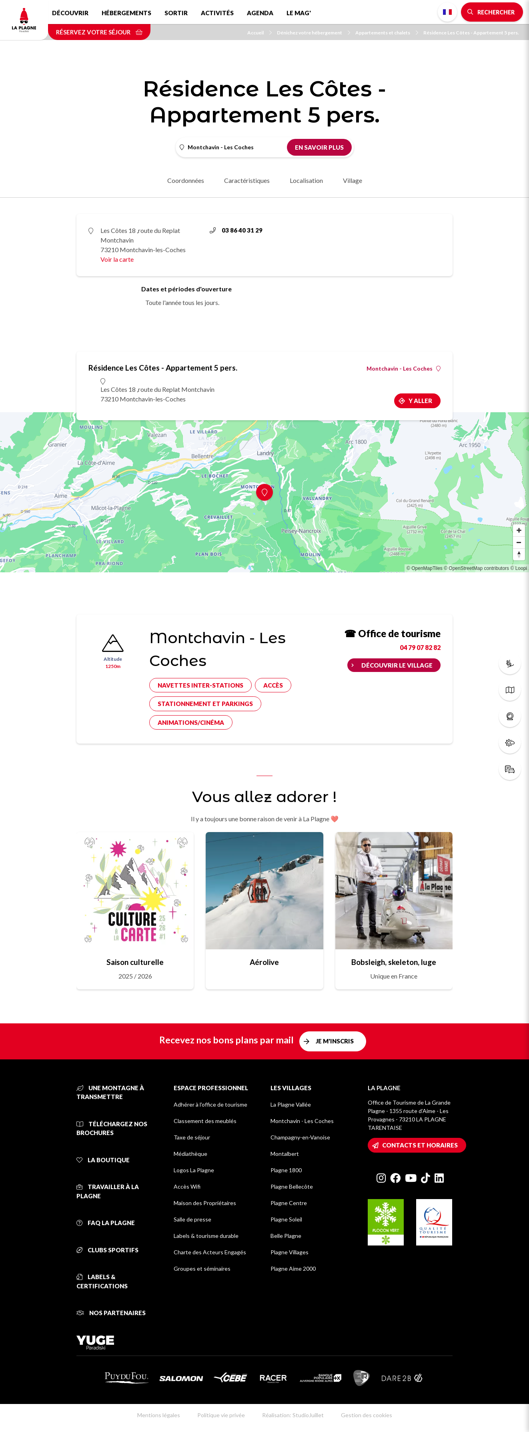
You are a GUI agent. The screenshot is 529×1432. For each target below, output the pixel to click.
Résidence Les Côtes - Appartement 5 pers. (471, 33)
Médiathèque (190, 1153)
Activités (217, 12)
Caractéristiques (247, 180)
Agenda (260, 12)
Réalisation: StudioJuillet (293, 1415)
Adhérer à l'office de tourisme (210, 1104)
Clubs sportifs (107, 1250)
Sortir (176, 12)
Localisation (306, 180)
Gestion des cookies (366, 1415)
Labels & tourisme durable (206, 1235)
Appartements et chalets (386, 33)
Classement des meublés (205, 1120)
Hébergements (126, 12)
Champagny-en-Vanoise (300, 1137)
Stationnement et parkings (205, 703)
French (447, 12)
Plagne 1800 (286, 1170)
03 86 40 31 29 (236, 230)
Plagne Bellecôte (292, 1186)
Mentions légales (158, 1415)
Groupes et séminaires (202, 1268)
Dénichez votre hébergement (313, 33)
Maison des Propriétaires (205, 1202)
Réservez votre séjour (99, 32)
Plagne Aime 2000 (293, 1268)
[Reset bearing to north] (519, 554)
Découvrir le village (397, 665)
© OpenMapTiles (425, 568)
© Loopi (518, 568)
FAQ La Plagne (105, 1222)
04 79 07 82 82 (420, 647)
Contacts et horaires (420, 1145)
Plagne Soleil (286, 1219)
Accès (273, 685)
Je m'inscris (335, 1041)
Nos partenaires (111, 1312)
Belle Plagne (286, 1235)
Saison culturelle (135, 962)
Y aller (420, 400)
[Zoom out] (519, 542)
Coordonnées (185, 180)
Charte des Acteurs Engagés (210, 1252)
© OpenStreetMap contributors (476, 568)
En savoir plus (319, 147)
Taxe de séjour (192, 1137)
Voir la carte (117, 259)
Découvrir (70, 12)
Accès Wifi (187, 1186)
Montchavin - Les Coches (404, 368)
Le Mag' (299, 12)
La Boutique (103, 1159)
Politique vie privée (221, 1415)
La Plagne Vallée (291, 1104)
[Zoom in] (519, 530)
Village (352, 180)
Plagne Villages (290, 1252)
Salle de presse (192, 1219)
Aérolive (264, 962)
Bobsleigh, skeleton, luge (393, 962)
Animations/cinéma (191, 722)
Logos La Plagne (194, 1170)
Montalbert (285, 1153)
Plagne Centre (289, 1202)
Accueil (259, 33)
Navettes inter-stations (200, 685)
